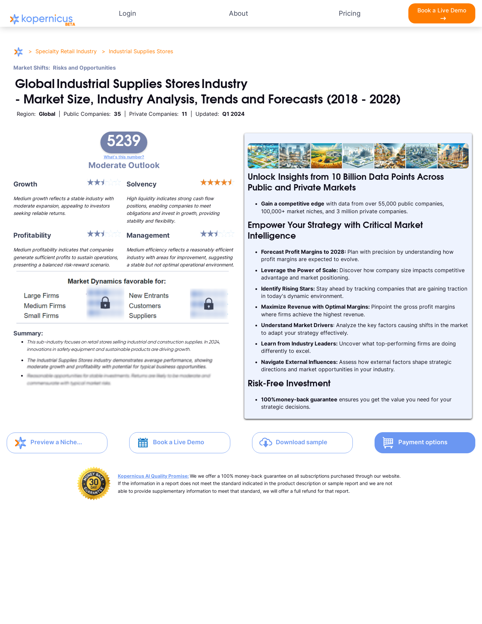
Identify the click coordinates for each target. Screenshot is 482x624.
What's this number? (124, 157)
